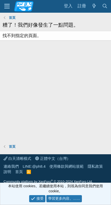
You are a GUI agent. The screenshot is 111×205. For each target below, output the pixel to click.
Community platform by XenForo (48, 181)
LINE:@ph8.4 (34, 166)
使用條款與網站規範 (66, 166)
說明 (7, 171)
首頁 (19, 171)
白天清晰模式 (17, 158)
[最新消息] (94, 6)
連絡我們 (11, 166)
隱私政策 (95, 166)
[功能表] (7, 6)
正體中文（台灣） (52, 158)
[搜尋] (104, 6)
